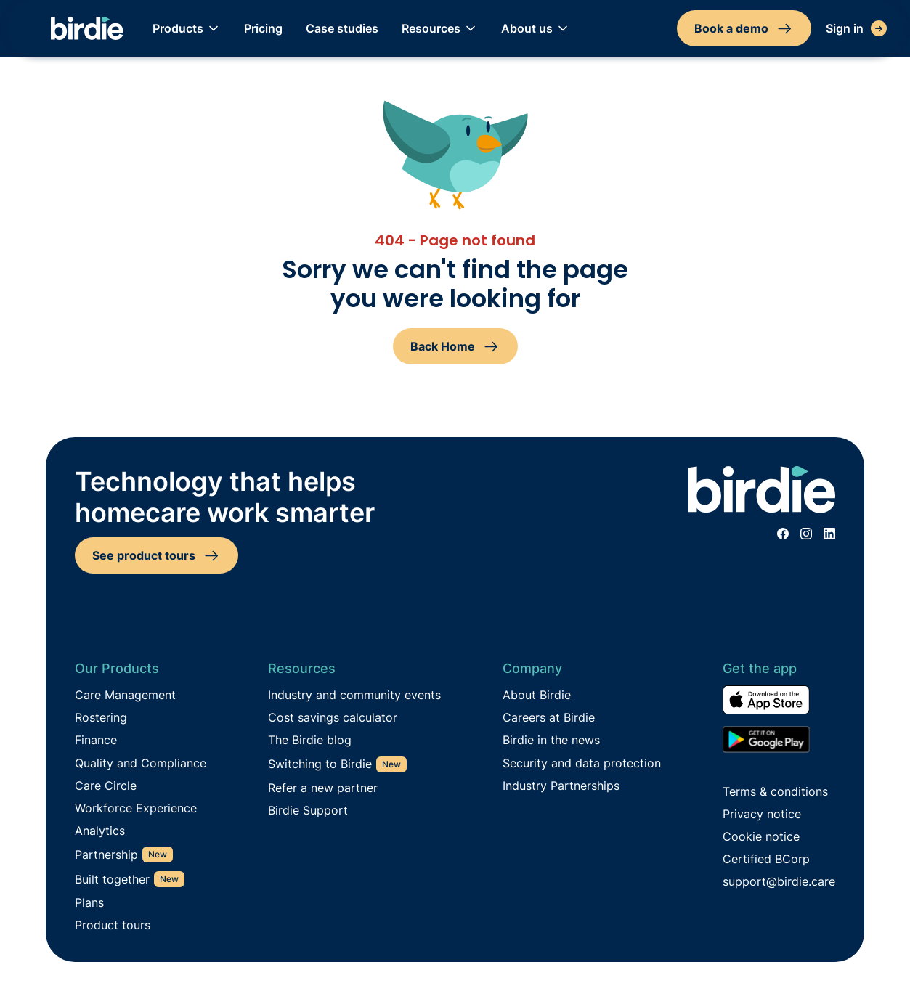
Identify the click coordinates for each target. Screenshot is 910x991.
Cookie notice (761, 837)
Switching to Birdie (320, 764)
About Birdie (537, 695)
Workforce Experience (136, 808)
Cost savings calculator (332, 718)
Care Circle (106, 786)
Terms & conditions (775, 792)
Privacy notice (762, 814)
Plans (89, 903)
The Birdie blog (310, 740)
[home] (87, 29)
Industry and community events (354, 695)
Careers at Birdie (549, 718)
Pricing (263, 28)
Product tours (112, 925)
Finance (96, 740)
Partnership (106, 855)
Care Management (125, 695)
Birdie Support (308, 810)
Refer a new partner (323, 788)
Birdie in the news (551, 740)
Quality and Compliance (140, 763)
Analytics (100, 831)
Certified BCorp (766, 859)
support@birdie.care (779, 882)
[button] (186, 28)
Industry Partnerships (561, 786)
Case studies (342, 28)
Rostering (101, 718)
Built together (112, 879)
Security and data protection (582, 763)
